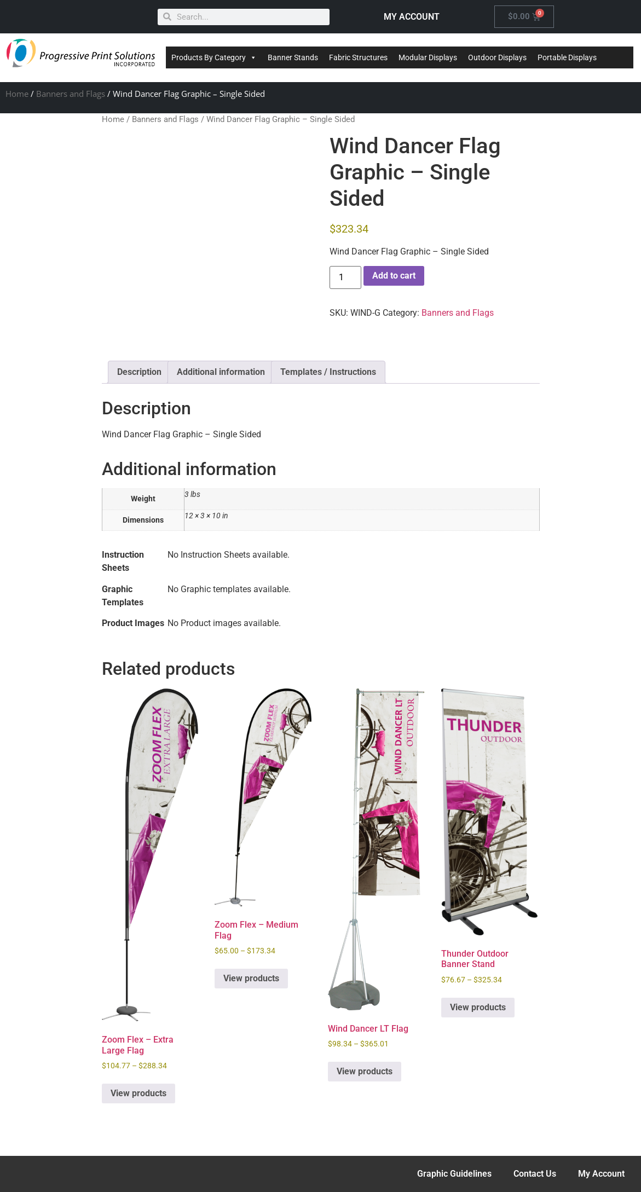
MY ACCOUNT (412, 16)
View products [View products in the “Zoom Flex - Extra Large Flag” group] (138, 1093)
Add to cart (393, 275)
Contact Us (534, 1173)
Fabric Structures (358, 57)
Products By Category (214, 57)
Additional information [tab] (221, 372)
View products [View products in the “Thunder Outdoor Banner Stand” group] (478, 1007)
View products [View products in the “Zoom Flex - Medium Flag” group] (251, 978)
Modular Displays (428, 57)
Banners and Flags (70, 93)
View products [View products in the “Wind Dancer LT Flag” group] (364, 1071)
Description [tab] (139, 372)
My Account (601, 1173)
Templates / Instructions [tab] (328, 372)
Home (16, 93)
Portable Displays (567, 57)
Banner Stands (293, 57)
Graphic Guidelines (454, 1173)
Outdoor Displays (497, 57)
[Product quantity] (345, 277)
